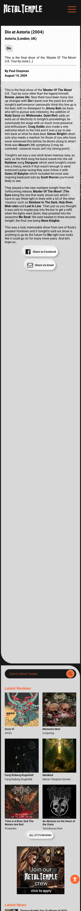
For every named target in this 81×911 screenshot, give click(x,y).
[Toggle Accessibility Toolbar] (75, 879)
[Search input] (37, 673)
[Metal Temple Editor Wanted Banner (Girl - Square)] (40, 893)
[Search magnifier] (70, 674)
